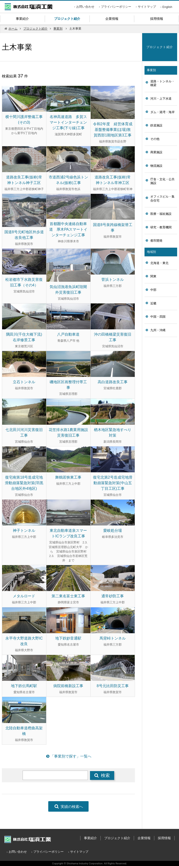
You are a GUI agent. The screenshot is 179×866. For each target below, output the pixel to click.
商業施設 (156, 152)
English (167, 7)
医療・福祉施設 (161, 214)
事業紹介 (22, 19)
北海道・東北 (159, 263)
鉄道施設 (156, 125)
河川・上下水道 (161, 98)
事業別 (57, 28)
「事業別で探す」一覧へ (68, 756)
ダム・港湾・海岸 (162, 112)
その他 (154, 139)
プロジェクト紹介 (67, 19)
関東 (153, 276)
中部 (153, 290)
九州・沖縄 (157, 330)
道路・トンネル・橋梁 (162, 83)
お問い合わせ (85, 6)
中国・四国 (157, 316)
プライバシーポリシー (116, 6)
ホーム (12, 28)
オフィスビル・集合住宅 (162, 198)
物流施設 (156, 165)
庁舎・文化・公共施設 (162, 181)
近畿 (153, 303)
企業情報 (111, 19)
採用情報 (156, 19)
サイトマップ (147, 6)
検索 (102, 775)
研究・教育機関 (161, 227)
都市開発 (156, 240)
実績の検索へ (68, 806)
